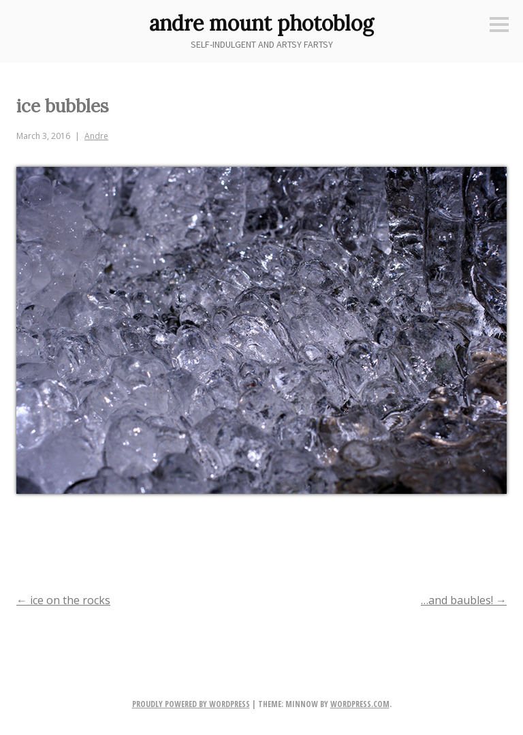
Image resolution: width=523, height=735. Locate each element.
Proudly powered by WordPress (191, 704)
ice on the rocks (63, 600)
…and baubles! (464, 600)
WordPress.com (360, 704)
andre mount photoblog (261, 23)
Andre (96, 136)
